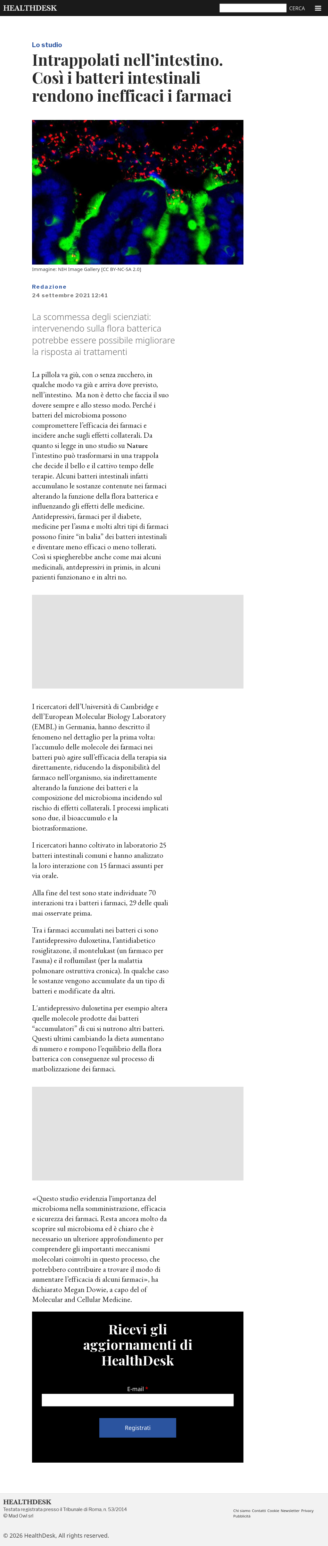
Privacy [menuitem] (312, 1510)
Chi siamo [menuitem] (242, 1510)
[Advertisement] (138, 642)
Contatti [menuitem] (260, 1510)
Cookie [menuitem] (276, 1510)
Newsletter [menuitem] (294, 1510)
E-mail (135, 1389)
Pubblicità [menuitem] (242, 1516)
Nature (138, 445)
